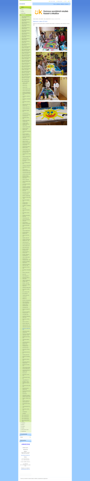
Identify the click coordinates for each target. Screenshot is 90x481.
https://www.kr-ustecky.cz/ (25, 455)
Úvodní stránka (52, 1)
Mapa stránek (60, 1)
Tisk (69, 1)
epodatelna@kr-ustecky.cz (25, 469)
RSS (66, 1)
